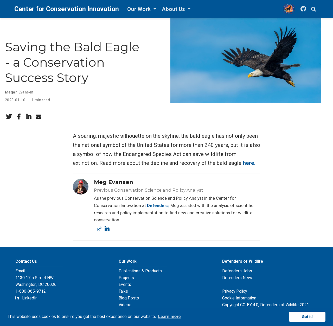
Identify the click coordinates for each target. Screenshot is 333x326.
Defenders (158, 205)
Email (20, 270)
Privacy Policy (234, 291)
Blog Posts (129, 298)
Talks (123, 291)
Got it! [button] (307, 317)
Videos (125, 304)
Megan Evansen (19, 92)
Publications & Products (140, 270)
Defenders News (237, 277)
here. (249, 163)
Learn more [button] (169, 316)
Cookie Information (239, 298)
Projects (126, 277)
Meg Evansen (113, 182)
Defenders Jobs (237, 270)
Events (125, 284)
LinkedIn (26, 298)
